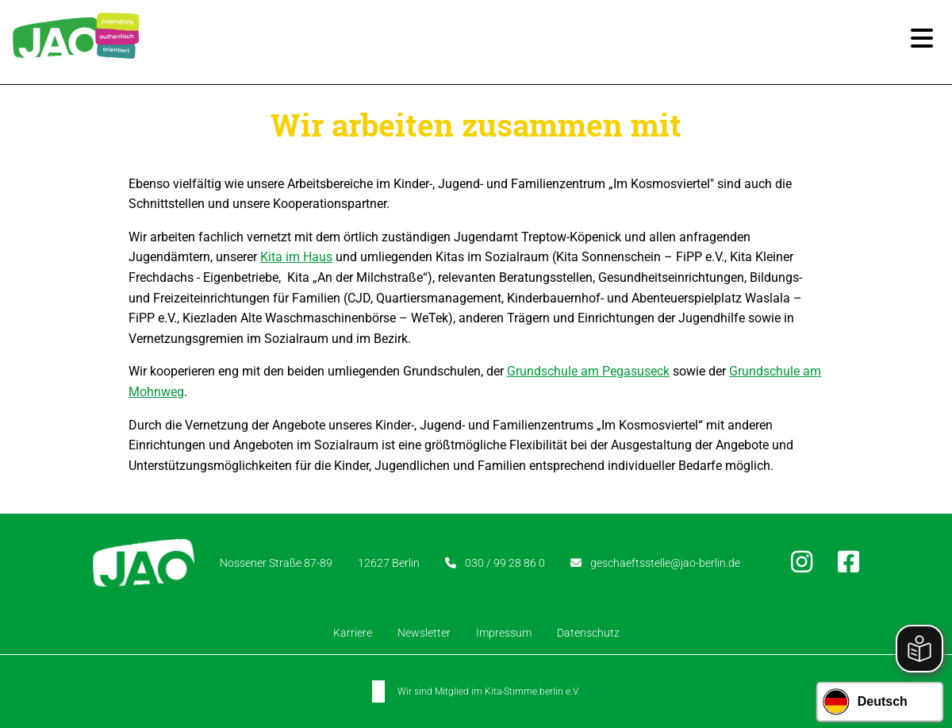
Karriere (352, 632)
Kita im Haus (296, 256)
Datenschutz (588, 632)
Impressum (504, 632)
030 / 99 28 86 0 (505, 563)
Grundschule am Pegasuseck (588, 371)
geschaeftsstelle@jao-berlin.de (665, 563)
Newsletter (424, 632)
